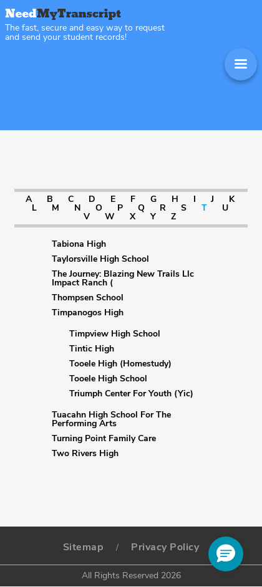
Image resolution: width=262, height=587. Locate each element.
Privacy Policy (165, 547)
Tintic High (91, 349)
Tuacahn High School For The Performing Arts (111, 419)
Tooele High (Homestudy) (120, 364)
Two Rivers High (85, 453)
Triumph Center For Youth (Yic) (131, 393)
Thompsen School (88, 298)
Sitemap (83, 547)
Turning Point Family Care (104, 438)
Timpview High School (114, 334)
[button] (225, 554)
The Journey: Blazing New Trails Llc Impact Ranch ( (123, 278)
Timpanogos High (88, 312)
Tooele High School (108, 379)
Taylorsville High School (100, 259)
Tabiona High (79, 244)
